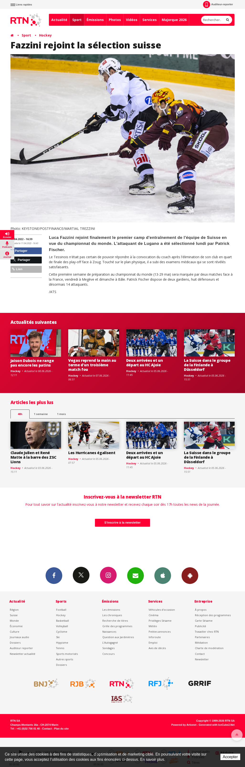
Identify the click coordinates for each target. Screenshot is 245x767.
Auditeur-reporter (218, 4)
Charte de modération (209, 648)
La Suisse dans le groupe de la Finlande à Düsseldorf (207, 365)
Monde (14, 620)
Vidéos (131, 19)
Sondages (108, 648)
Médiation (201, 642)
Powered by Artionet (183, 724)
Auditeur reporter (21, 648)
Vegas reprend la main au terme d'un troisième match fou (92, 365)
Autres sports (64, 659)
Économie (16, 626)
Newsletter (202, 659)
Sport (77, 19)
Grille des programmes (117, 626)
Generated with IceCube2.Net (217, 724)
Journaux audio (19, 637)
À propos (200, 609)
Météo (153, 626)
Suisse (14, 615)
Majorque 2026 (174, 19)
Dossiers (15, 642)
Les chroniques (112, 615)
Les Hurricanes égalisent (91, 452)
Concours (108, 653)
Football (61, 609)
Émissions (95, 19)
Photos (115, 19)
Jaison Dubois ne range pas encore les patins (32, 363)
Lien (17, 269)
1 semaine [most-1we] (41, 414)
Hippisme (62, 642)
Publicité (200, 626)
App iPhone (162, 575)
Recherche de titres (115, 620)
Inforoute (155, 637)
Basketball (62, 620)
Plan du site (61, 728)
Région (14, 609)
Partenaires (202, 637)
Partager (19, 250)
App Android (190, 575)
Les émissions (111, 609)
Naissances (109, 631)
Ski (58, 637)
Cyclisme (61, 631)
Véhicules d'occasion (162, 609)
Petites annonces (160, 631)
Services (149, 19)
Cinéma (153, 615)
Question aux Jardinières (118, 637)
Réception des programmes (213, 615)
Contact (200, 653)
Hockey (45, 35)
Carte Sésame (204, 620)
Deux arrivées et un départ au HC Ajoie (144, 363)
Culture (14, 631)
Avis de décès (157, 648)
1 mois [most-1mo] (61, 414)
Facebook (54, 575)
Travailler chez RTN (207, 631)
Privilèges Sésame (160, 620)
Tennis (60, 648)
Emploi (153, 642)
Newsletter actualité (22, 653)
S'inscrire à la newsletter (122, 522)
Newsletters (135, 575)
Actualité (59, 19)
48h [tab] (20, 414)
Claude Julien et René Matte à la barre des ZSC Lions (33, 457)
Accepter (230, 757)
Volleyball (62, 626)
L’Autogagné (110, 642)
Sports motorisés (67, 653)
